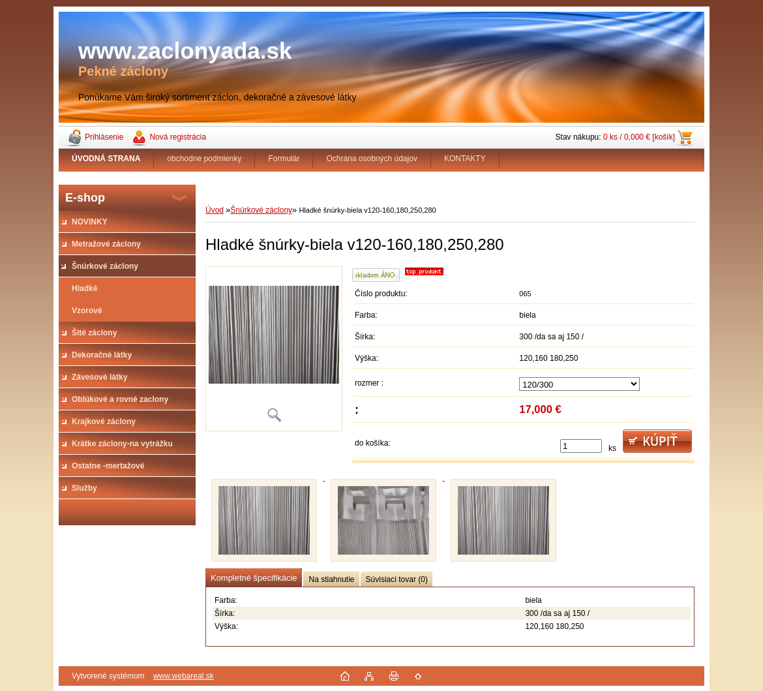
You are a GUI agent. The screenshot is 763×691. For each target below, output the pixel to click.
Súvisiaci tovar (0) (397, 579)
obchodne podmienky (204, 158)
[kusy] (581, 446)
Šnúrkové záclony (261, 210)
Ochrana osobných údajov (371, 158)
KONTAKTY (465, 158)
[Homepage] (106, 158)
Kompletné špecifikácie (254, 578)
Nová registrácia (177, 137)
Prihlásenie (104, 137)
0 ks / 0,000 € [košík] (639, 137)
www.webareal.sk (183, 676)
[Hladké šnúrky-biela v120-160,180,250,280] (274, 349)
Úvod (214, 210)
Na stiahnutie (331, 579)
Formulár (283, 158)
